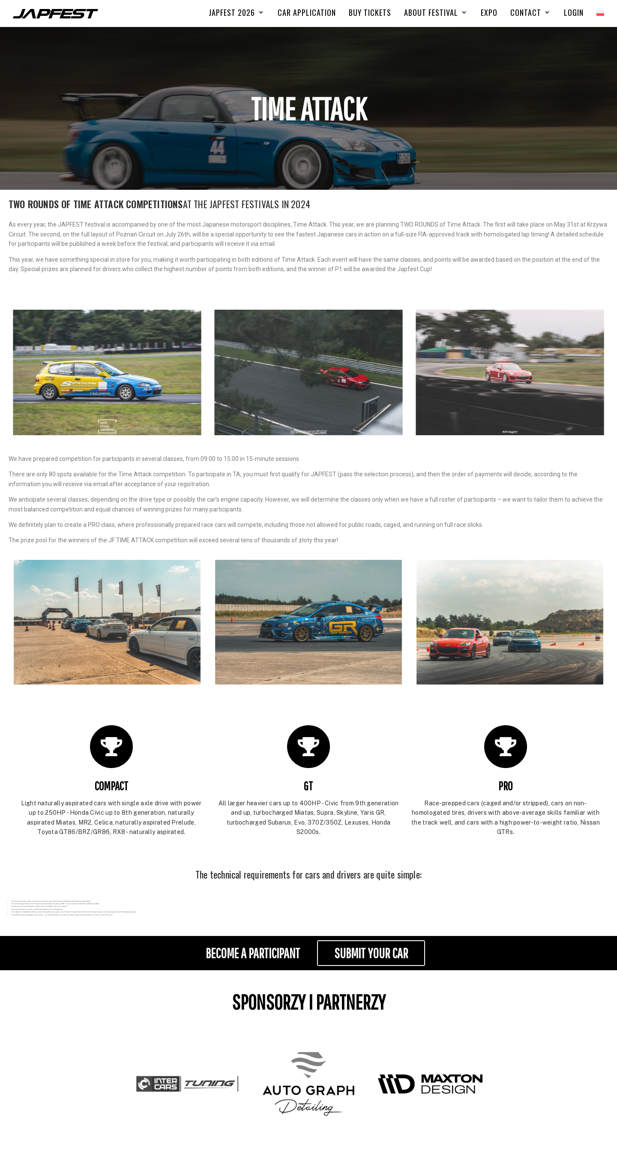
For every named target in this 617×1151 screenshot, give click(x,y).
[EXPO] (489, 12)
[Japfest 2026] (236, 12)
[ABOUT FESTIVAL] (436, 12)
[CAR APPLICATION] (306, 12)
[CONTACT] (530, 12)
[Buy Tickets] (369, 12)
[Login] (574, 12)
